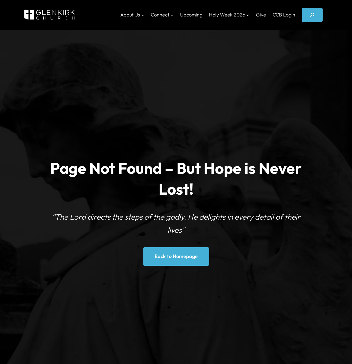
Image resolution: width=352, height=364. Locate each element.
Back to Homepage (176, 256)
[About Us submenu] (142, 14)
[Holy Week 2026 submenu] (247, 14)
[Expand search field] (312, 15)
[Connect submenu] (172, 14)
